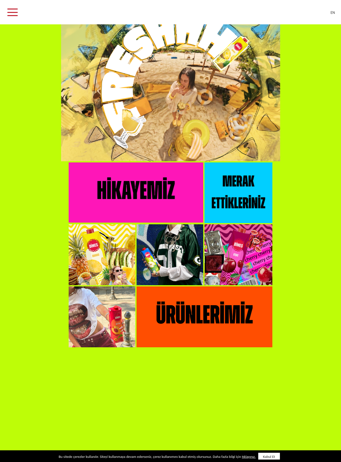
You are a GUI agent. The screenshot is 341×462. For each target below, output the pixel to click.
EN (333, 12)
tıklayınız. (249, 456)
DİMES (173, 14)
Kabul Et (269, 456)
